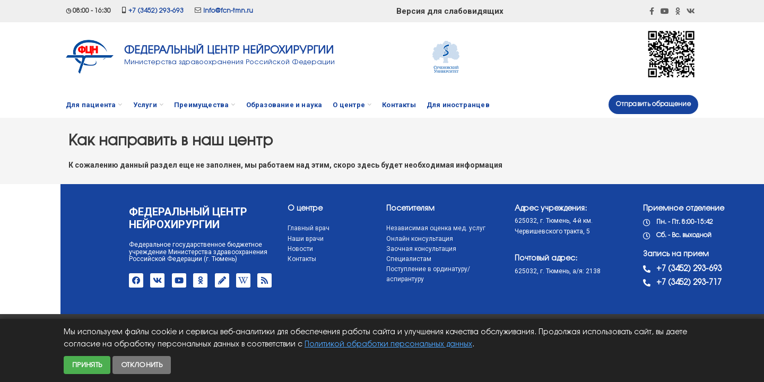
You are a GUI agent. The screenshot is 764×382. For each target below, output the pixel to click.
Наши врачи (242, 238)
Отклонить (141, 365)
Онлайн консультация (356, 238)
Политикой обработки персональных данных (388, 344)
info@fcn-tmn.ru (228, 11)
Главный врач (245, 228)
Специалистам (345, 259)
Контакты (238, 259)
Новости (237, 249)
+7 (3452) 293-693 (156, 11)
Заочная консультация (358, 249)
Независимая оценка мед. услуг (372, 228)
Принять (87, 365)
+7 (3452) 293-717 (625, 282)
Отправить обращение (653, 104)
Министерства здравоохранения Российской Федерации (229, 62)
